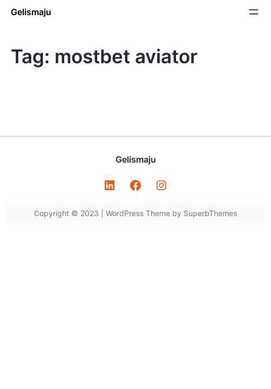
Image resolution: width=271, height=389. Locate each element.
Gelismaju (31, 11)
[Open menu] (253, 11)
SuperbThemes (210, 213)
